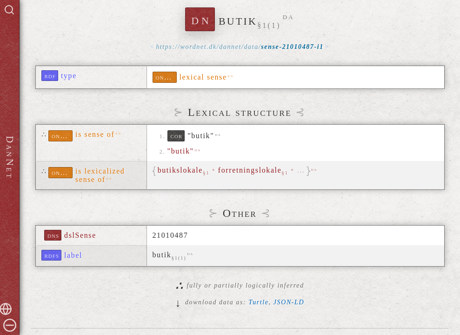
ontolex (166, 77)
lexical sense (203, 77)
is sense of (94, 134)
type (69, 76)
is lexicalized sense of (100, 175)
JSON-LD (288, 302)
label (73, 255)
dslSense (80, 235)
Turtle (259, 302)
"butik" (200, 136)
